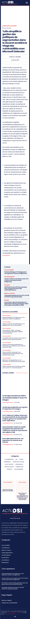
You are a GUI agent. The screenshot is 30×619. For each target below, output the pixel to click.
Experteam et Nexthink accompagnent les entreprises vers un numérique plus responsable (22, 496)
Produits (7, 285)
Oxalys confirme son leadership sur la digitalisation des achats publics (13, 324)
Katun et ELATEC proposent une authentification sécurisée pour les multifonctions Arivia (12, 353)
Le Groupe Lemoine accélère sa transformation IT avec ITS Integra (14, 398)
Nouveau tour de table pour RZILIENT (7, 490)
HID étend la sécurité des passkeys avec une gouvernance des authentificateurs (15, 288)
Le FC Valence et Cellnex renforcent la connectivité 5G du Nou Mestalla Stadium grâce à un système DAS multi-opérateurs (14, 418)
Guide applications (9, 25)
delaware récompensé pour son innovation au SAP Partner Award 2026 (13, 360)
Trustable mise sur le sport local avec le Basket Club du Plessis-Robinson (14, 338)
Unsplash (7, 614)
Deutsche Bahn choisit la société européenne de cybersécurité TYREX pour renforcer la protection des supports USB (14, 429)
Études (6, 300)
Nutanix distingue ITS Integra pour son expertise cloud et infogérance (15, 272)
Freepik (13, 614)
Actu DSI (18, 57)
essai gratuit (6, 255)
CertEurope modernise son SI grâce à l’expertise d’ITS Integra (14, 408)
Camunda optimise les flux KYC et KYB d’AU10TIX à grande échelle (16, 296)
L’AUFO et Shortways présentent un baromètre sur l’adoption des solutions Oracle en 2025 (13, 346)
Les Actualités (9, 269)
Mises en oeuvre (9, 293)
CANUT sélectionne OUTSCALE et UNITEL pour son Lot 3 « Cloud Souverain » (13, 367)
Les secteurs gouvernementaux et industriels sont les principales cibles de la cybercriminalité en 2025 (16, 303)
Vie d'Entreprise (9, 276)
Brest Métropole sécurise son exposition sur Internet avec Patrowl (12, 440)
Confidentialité (11, 612)
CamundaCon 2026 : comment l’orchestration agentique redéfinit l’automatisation (12, 332)
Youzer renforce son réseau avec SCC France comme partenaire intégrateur (16, 280)
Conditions (19, 612)
